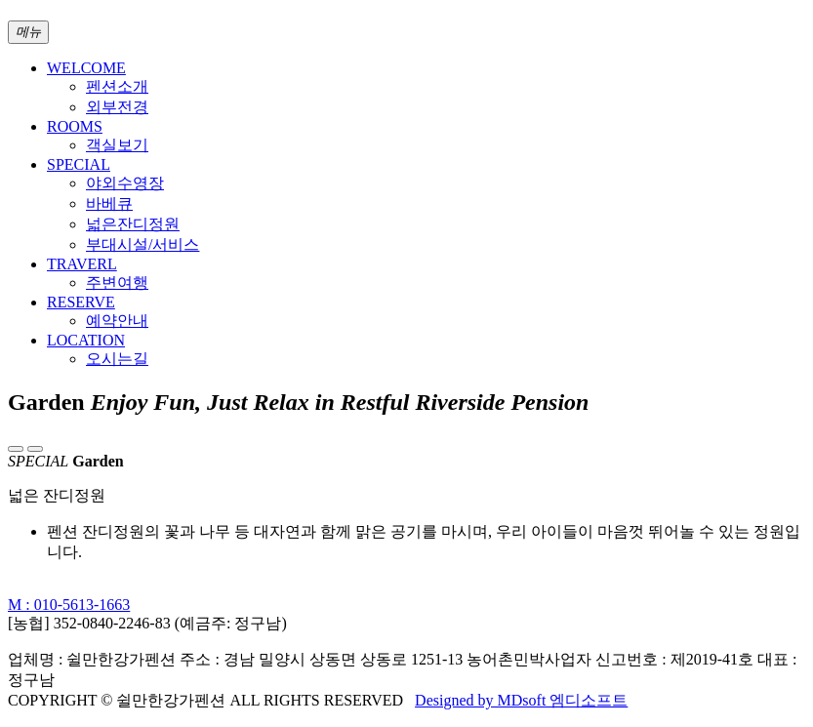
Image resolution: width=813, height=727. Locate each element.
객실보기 (117, 145)
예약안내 (117, 320)
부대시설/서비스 (142, 244)
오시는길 (117, 358)
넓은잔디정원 (133, 224)
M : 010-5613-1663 (69, 604)
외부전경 (117, 107)
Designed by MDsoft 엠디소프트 (521, 700)
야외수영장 (125, 183)
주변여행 (117, 282)
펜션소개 (117, 86)
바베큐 (109, 203)
